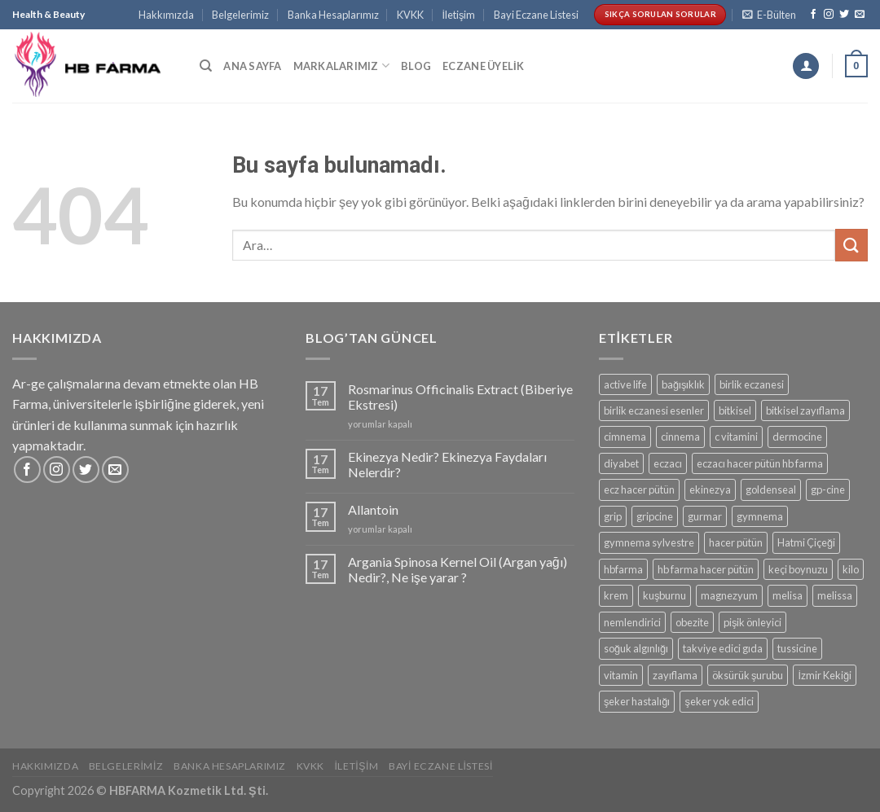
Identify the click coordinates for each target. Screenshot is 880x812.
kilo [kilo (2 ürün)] (851, 569)
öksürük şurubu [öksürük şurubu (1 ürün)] (747, 675)
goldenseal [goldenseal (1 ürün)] (771, 489)
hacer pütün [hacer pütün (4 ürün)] (736, 542)
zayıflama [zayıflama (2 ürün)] (675, 675)
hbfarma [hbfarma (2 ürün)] (623, 569)
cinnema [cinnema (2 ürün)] (680, 436)
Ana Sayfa (252, 65)
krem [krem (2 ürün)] (616, 595)
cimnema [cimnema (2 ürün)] (625, 436)
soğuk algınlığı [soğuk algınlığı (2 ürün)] (636, 648)
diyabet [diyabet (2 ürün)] (621, 463)
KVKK (410, 14)
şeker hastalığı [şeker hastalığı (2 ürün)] (637, 701)
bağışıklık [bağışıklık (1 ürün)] (684, 384)
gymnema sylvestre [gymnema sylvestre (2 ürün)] (649, 542)
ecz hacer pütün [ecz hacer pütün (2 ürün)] (639, 489)
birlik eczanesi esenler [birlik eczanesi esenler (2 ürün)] (654, 410)
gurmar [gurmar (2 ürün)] (705, 516)
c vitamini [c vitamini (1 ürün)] (736, 436)
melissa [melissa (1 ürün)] (834, 595)
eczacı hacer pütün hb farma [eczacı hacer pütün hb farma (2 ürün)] (760, 463)
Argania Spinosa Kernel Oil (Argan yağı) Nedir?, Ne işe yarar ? (457, 569)
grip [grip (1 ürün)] (613, 516)
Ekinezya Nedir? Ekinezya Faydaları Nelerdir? (447, 464)
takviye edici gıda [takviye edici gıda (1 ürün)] (723, 648)
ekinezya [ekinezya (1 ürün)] (710, 489)
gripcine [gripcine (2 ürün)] (654, 516)
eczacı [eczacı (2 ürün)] (667, 463)
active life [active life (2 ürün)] (625, 384)
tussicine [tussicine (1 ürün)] (797, 648)
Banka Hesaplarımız (333, 14)
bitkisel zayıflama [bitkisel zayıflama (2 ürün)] (805, 410)
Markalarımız (341, 65)
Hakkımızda (166, 14)
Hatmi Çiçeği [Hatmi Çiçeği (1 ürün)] (806, 542)
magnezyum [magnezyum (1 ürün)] (729, 595)
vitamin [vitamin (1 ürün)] (621, 675)
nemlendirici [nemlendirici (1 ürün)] (632, 622)
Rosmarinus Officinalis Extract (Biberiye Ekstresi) (460, 396)
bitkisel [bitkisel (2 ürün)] (735, 410)
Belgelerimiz (240, 14)
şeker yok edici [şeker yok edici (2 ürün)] (718, 701)
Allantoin (373, 509)
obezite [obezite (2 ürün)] (692, 622)
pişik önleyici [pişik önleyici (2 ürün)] (752, 622)
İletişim (458, 14)
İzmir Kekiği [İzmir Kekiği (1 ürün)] (824, 675)
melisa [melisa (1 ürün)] (787, 595)
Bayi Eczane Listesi (536, 14)
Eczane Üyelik (483, 65)
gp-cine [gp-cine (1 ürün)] (828, 489)
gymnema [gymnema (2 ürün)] (760, 516)
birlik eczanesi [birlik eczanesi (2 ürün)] (751, 384)
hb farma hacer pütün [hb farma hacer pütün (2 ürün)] (706, 569)
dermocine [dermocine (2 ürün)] (797, 436)
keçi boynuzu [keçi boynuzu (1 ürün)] (798, 569)
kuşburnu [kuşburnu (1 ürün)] (664, 595)
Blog (416, 65)
